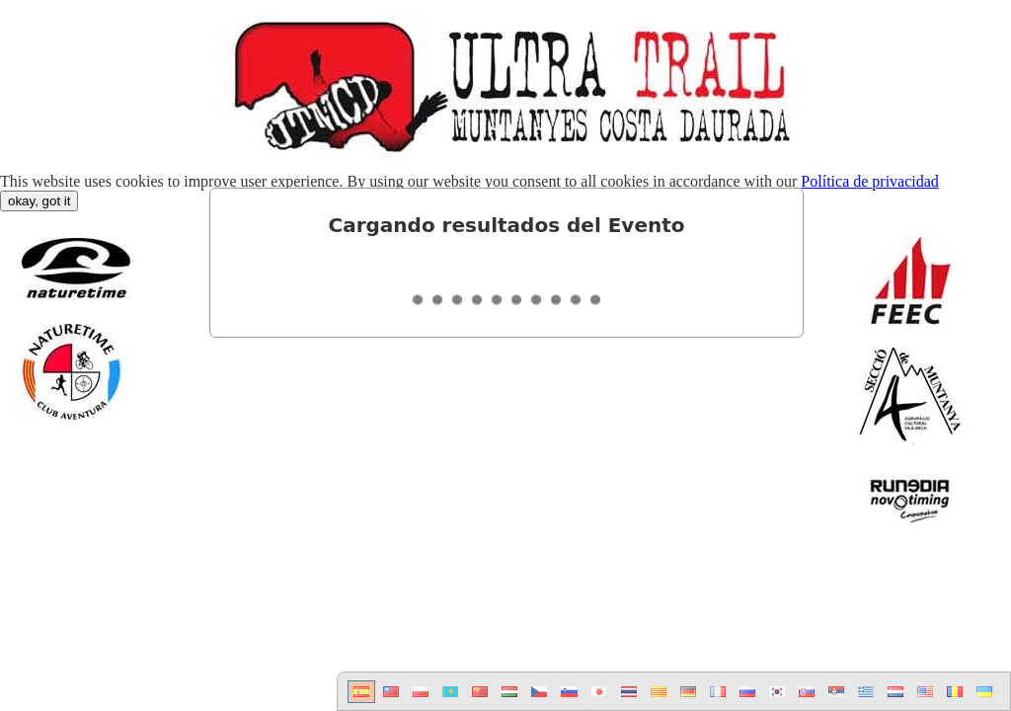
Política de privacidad (870, 181)
